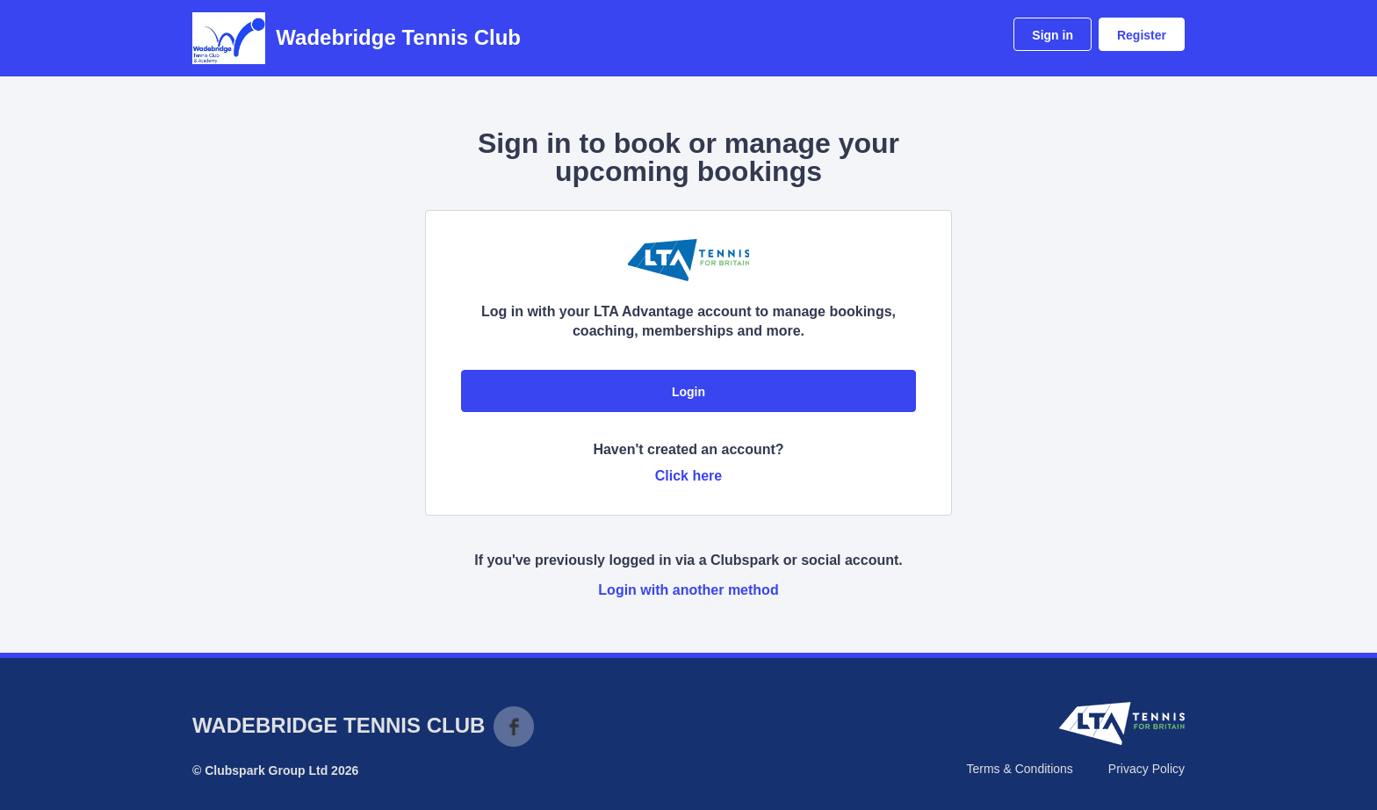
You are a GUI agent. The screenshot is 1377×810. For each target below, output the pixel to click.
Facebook (514, 726)
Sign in (1052, 35)
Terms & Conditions (1019, 769)
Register (1141, 35)
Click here (688, 475)
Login (688, 392)
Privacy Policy (1146, 769)
